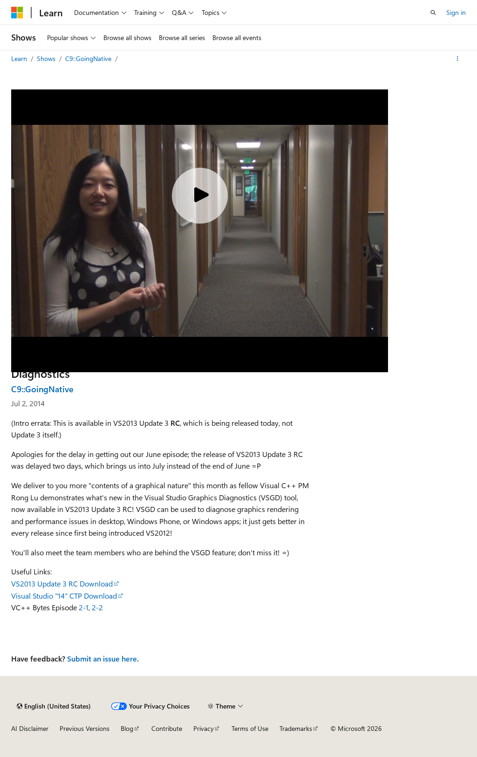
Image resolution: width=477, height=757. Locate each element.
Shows (47, 58)
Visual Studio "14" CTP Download (64, 595)
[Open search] (433, 12)
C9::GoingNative (89, 58)
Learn (20, 58)
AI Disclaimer (29, 728)
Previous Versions (84, 728)
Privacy (203, 728)
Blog (127, 728)
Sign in (456, 12)
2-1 (84, 607)
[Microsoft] (17, 13)
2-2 (97, 607)
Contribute (166, 728)
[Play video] (200, 196)
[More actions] (458, 58)
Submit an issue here (102, 658)
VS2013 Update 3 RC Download (62, 583)
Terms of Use (250, 728)
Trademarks (295, 728)
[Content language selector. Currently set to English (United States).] (53, 706)
